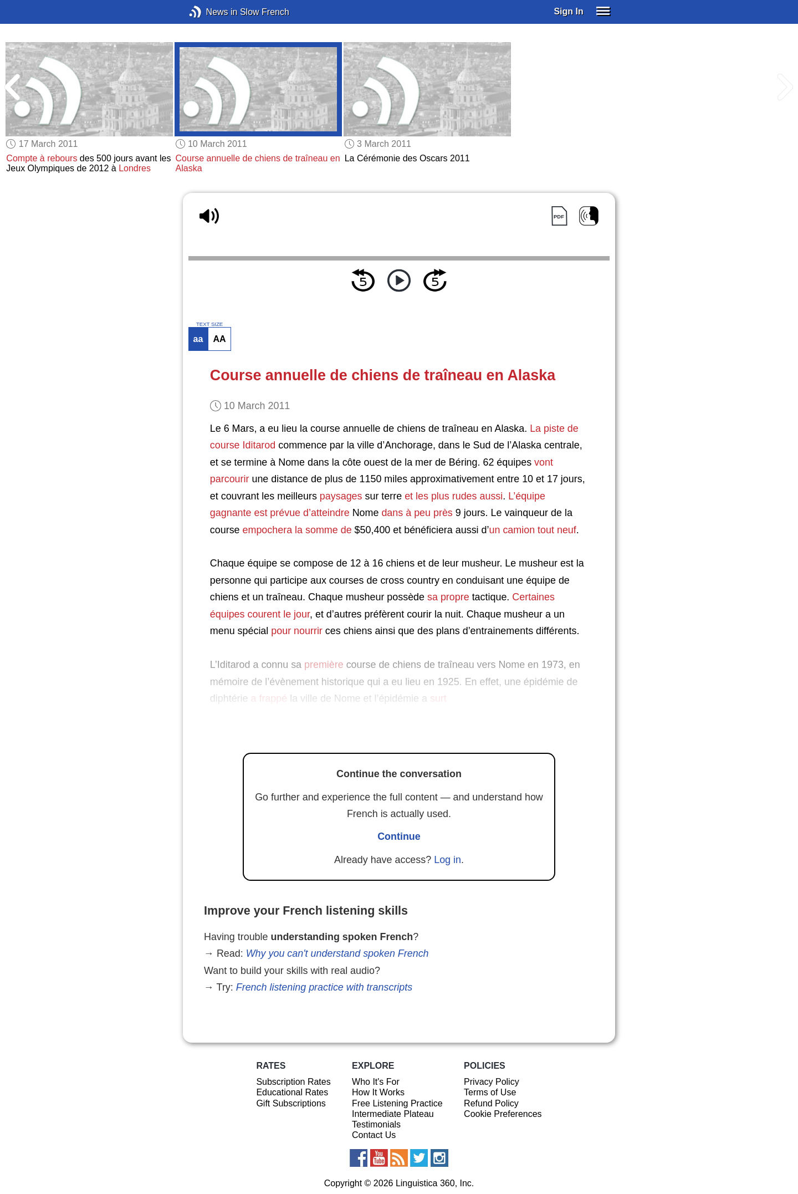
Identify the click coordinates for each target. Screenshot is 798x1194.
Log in (447, 859)
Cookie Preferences (503, 1114)
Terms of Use (490, 1092)
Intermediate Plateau (393, 1114)
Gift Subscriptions (290, 1103)
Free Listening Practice (397, 1103)
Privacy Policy (491, 1081)
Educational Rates (292, 1092)
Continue (399, 836)
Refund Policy (491, 1103)
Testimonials (376, 1124)
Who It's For (376, 1081)
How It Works (378, 1092)
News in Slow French (212, 12)
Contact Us (374, 1135)
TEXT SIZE (209, 324)
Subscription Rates (293, 1081)
